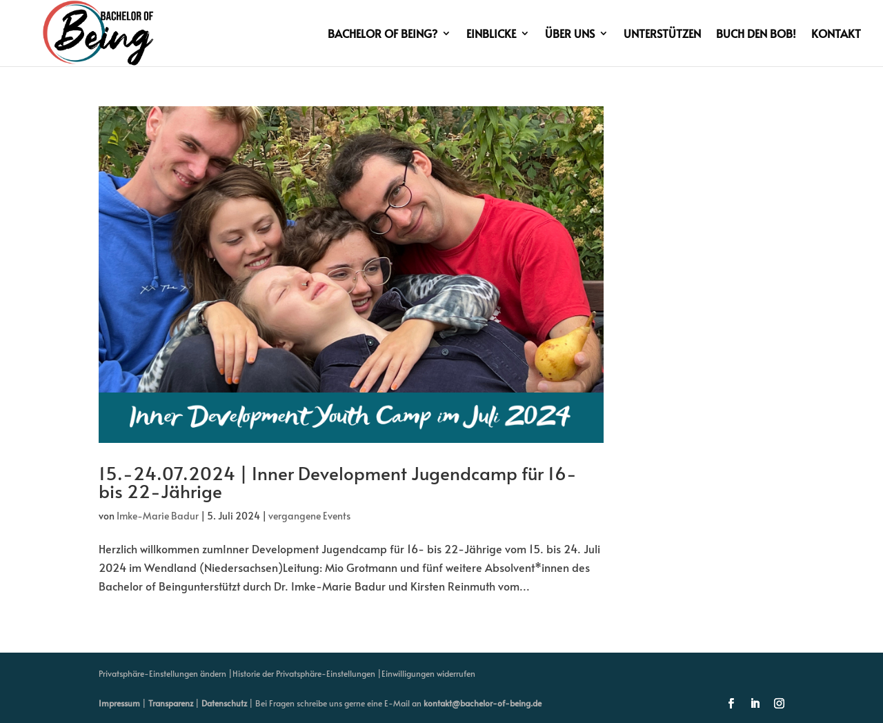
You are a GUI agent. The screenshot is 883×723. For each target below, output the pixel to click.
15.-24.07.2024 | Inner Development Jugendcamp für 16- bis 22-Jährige (338, 481)
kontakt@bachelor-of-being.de (483, 703)
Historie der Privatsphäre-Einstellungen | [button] (306, 673)
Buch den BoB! (756, 34)
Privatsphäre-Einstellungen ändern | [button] (165, 673)
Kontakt (836, 34)
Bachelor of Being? (382, 34)
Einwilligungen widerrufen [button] (428, 673)
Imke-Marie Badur (158, 515)
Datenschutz (224, 703)
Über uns (570, 34)
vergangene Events (309, 515)
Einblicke (491, 34)
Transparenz (170, 703)
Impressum (119, 703)
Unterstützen (662, 34)
